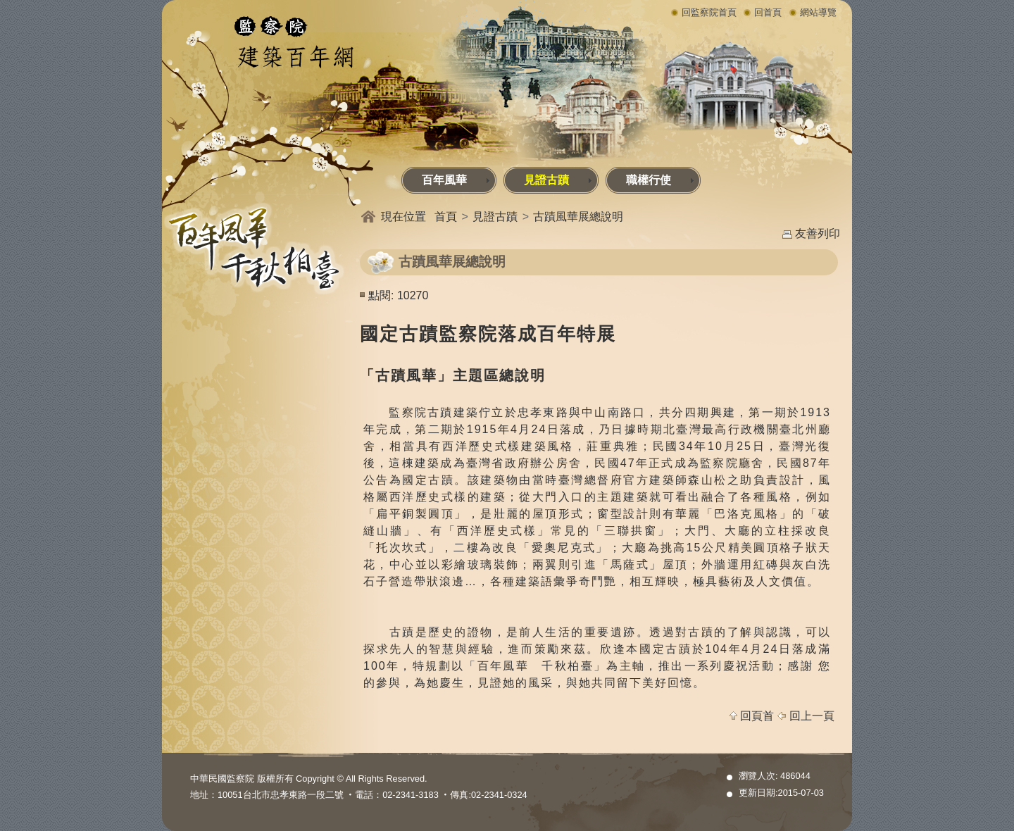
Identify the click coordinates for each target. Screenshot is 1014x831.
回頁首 (757, 716)
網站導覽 (818, 12)
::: (165, 171)
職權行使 (660, 180)
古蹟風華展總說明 (578, 217)
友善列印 (817, 233)
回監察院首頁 (709, 12)
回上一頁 (811, 716)
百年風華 (456, 180)
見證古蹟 (558, 180)
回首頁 (768, 12)
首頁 (445, 217)
